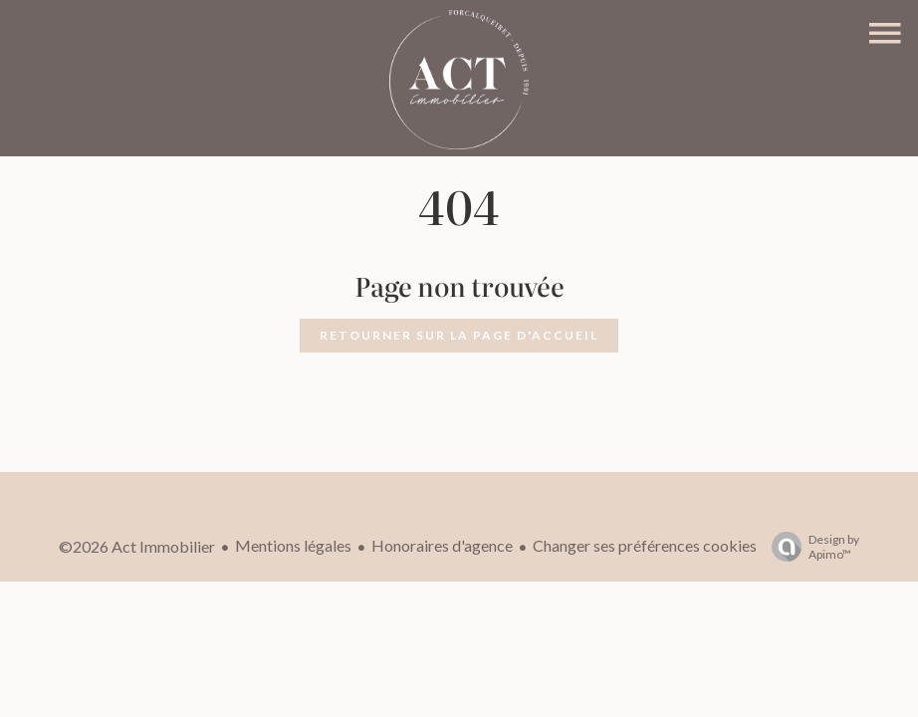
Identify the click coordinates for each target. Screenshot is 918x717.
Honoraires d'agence (442, 545)
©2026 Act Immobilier (137, 546)
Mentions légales (293, 545)
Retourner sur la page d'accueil (459, 335)
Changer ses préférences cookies (645, 545)
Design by (810, 547)
